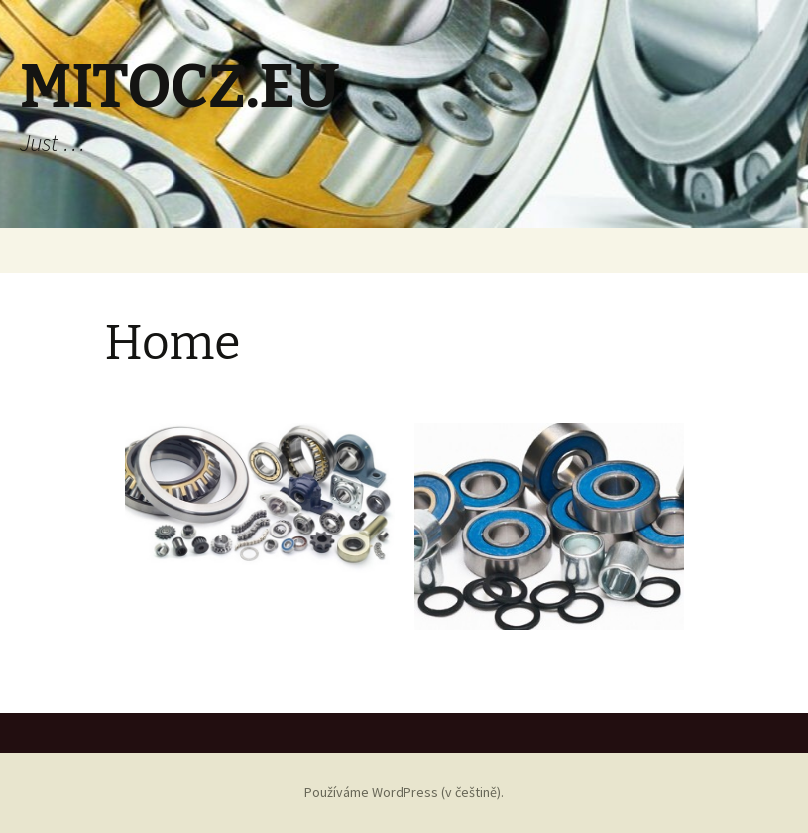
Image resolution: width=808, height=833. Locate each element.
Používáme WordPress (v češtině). (404, 792)
